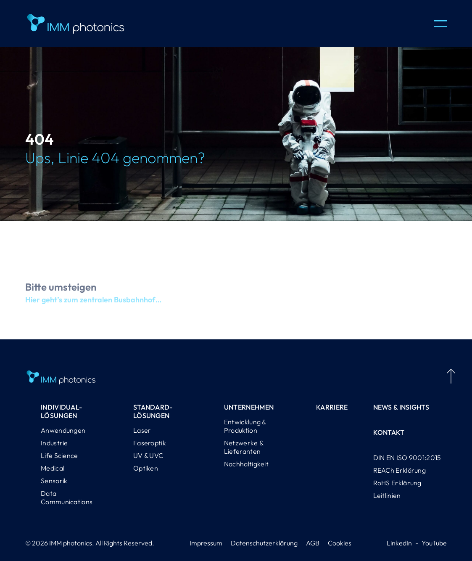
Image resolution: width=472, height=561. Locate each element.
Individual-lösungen (61, 411)
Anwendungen (63, 430)
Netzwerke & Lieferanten (243, 447)
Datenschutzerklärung (264, 543)
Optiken (145, 468)
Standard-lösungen (153, 411)
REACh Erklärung (399, 470)
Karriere (332, 407)
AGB (312, 543)
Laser (142, 430)
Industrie (54, 443)
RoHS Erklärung (397, 483)
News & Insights (401, 407)
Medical (52, 468)
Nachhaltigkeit (246, 464)
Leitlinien (387, 495)
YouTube (434, 543)
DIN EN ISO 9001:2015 (407, 457)
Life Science (59, 455)
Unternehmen (249, 407)
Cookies (339, 543)
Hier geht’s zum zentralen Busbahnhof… (93, 304)
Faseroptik (149, 443)
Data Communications (66, 497)
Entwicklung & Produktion (245, 426)
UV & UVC (148, 455)
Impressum (206, 543)
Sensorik (54, 480)
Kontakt (389, 432)
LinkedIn (399, 543)
